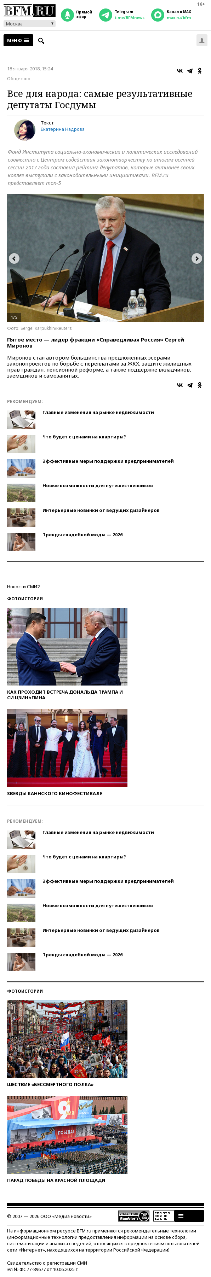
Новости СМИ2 (23, 586)
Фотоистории (25, 599)
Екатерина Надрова (63, 129)
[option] (105, 258)
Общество (18, 78)
